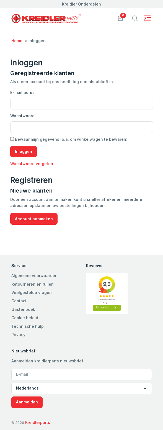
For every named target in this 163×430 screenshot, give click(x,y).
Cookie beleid (24, 317)
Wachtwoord (22, 115)
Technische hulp (27, 326)
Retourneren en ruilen (32, 284)
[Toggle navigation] (135, 18)
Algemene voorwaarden (34, 275)
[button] (120, 18)
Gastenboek (23, 309)
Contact (19, 300)
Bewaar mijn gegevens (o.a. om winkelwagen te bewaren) (69, 139)
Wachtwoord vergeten (31, 163)
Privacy (18, 334)
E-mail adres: (23, 92)
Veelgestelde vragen (31, 292)
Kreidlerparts (37, 422)
